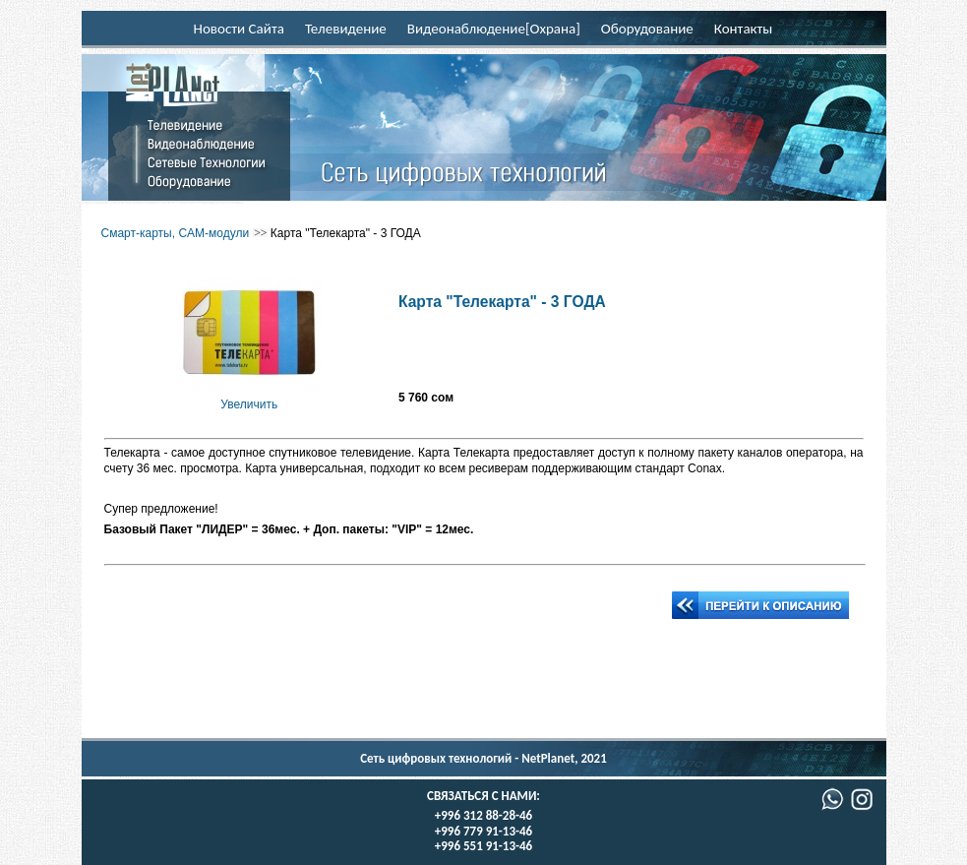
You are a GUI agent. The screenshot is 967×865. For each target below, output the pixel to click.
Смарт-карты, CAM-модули (175, 233)
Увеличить (249, 396)
